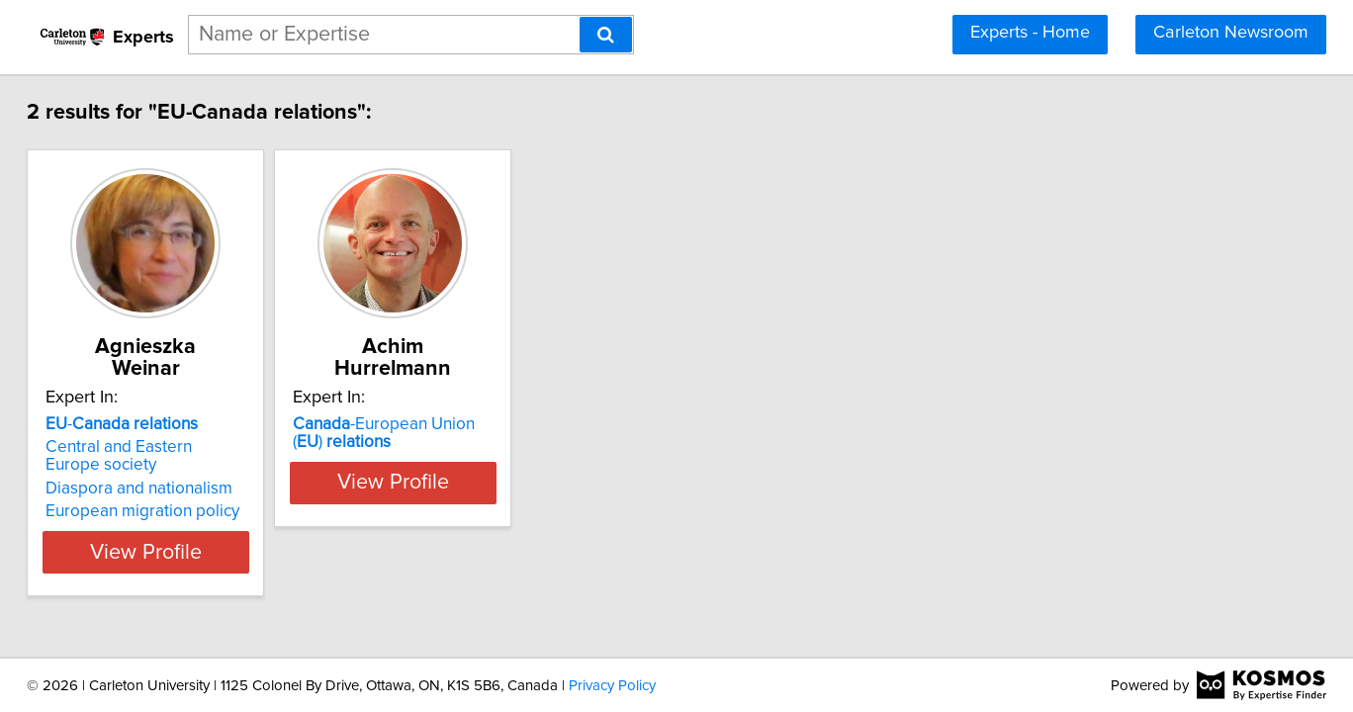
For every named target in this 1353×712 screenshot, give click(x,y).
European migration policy (199, 489)
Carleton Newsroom (1230, 33)
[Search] (606, 34)
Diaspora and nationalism (195, 467)
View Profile (227, 530)
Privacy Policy (612, 685)
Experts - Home (1030, 33)
